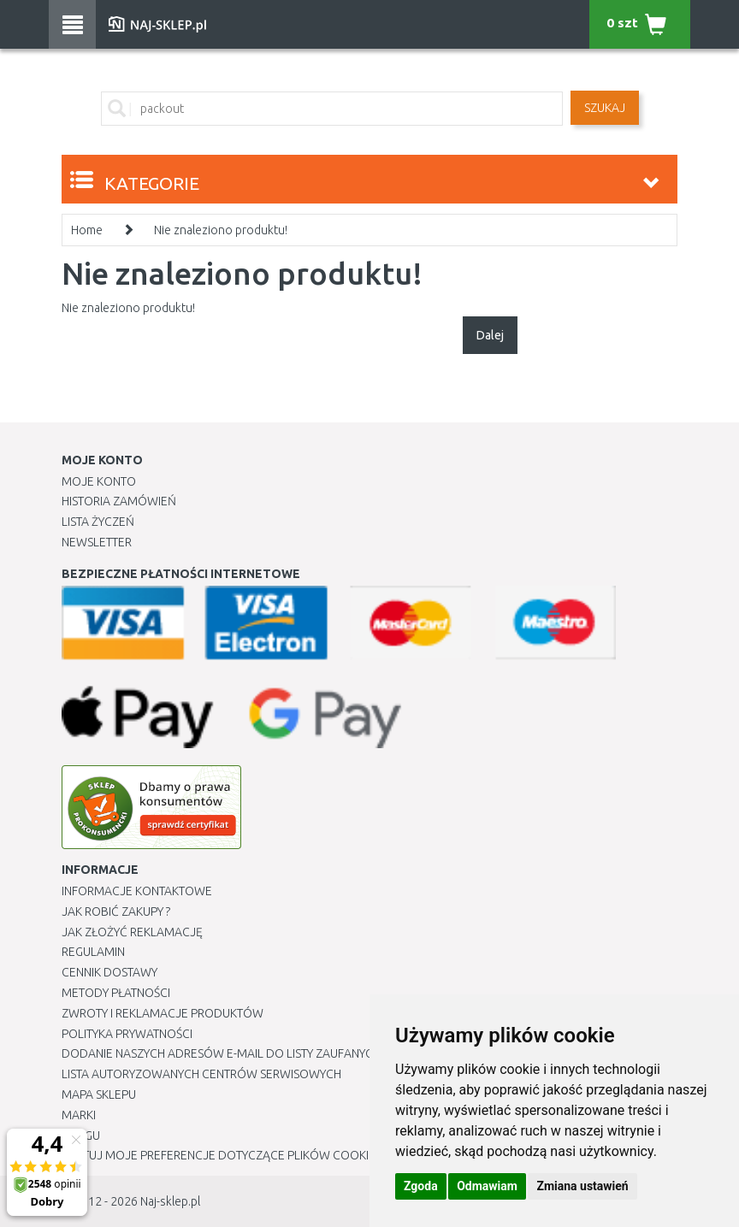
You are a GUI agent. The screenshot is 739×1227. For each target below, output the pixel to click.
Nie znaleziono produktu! (220, 230)
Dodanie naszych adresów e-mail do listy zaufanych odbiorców (259, 1053)
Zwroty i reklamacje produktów (162, 1013)
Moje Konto (99, 481)
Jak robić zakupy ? (116, 911)
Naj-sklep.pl (170, 1201)
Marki (79, 1115)
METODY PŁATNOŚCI (116, 993)
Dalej (490, 335)
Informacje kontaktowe (137, 891)
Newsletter (97, 542)
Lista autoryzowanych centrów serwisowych (201, 1074)
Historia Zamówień (119, 501)
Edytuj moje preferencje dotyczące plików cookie (218, 1155)
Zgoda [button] (421, 1186)
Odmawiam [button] (487, 1186)
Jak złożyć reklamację (132, 932)
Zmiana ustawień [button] (582, 1186)
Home (87, 230)
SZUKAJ (604, 108)
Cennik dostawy (109, 972)
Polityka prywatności (127, 1034)
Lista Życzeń (98, 521)
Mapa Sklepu (99, 1094)
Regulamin (93, 952)
